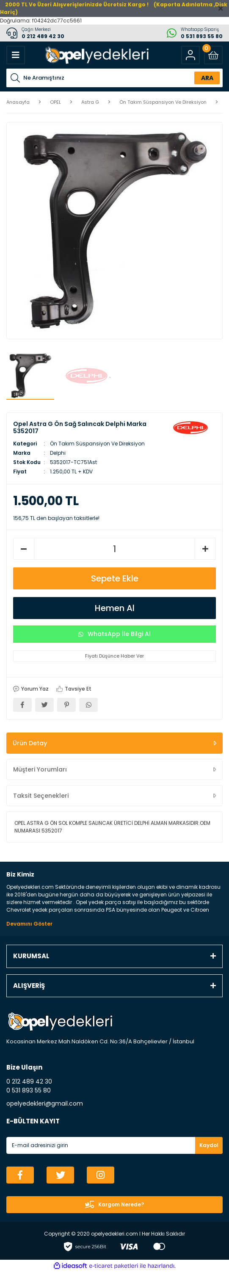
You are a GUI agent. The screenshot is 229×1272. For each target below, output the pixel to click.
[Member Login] (190, 55)
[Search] (114, 78)
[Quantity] (114, 548)
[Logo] (96, 55)
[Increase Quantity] (205, 548)
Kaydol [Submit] (208, 1145)
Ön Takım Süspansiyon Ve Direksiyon (97, 443)
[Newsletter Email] (114, 1145)
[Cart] (213, 55)
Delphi (58, 452)
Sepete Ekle (114, 578)
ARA (207, 78)
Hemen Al (115, 608)
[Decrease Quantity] (24, 548)
